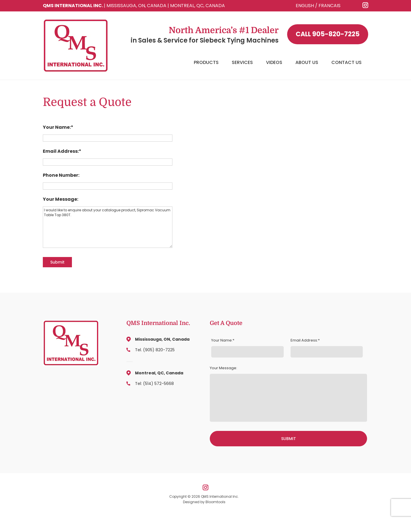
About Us (306, 62)
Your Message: (60, 199)
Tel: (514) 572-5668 (154, 383)
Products (206, 62)
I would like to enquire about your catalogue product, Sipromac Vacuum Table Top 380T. (107, 227)
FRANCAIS (330, 5)
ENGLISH (305, 5)
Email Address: (61, 151)
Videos (274, 62)
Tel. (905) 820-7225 (155, 350)
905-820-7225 (328, 34)
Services (242, 62)
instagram (365, 5)
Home (180, 62)
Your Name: (57, 127)
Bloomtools (215, 503)
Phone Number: (61, 175)
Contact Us (346, 62)
